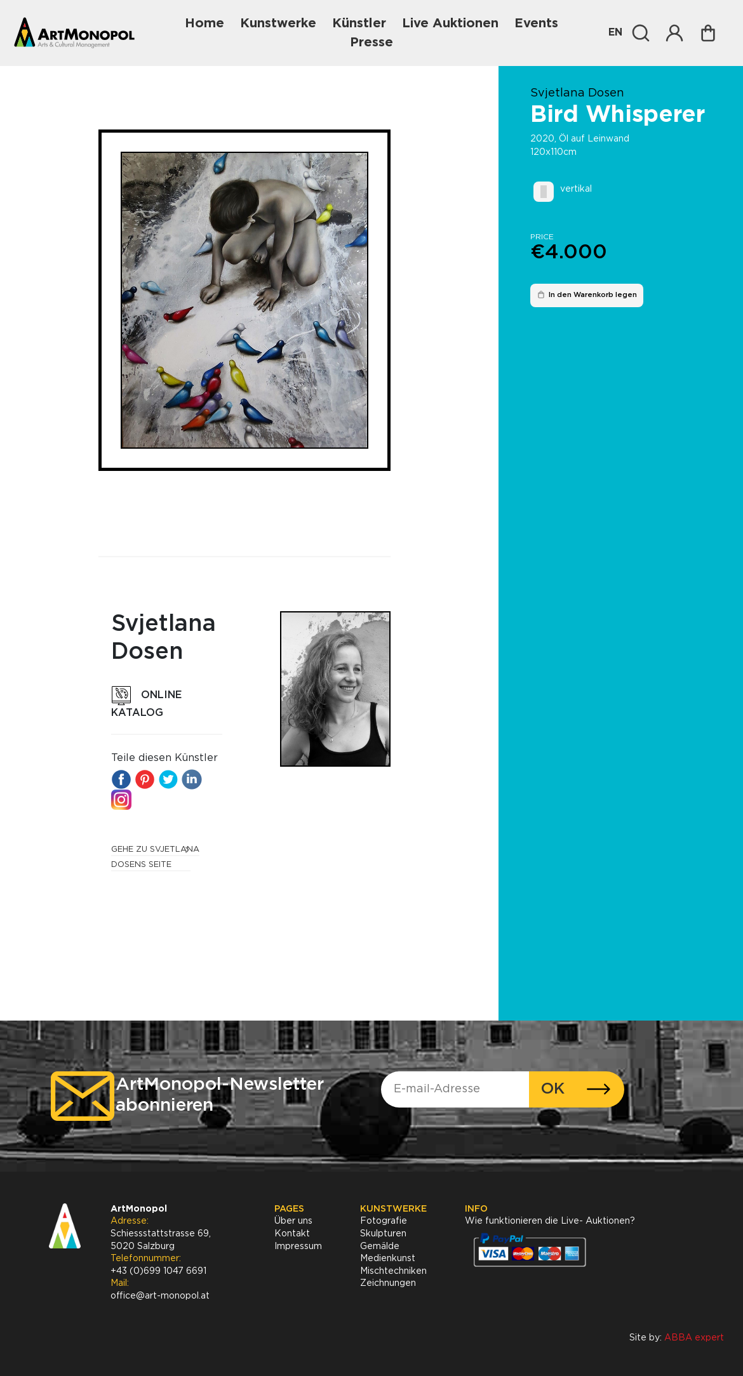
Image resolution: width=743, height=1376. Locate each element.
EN (615, 32)
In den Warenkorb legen (587, 294)
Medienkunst (387, 1258)
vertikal (576, 189)
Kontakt (292, 1234)
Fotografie (383, 1221)
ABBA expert (694, 1338)
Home (204, 23)
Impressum (298, 1246)
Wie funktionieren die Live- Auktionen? (550, 1221)
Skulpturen (383, 1234)
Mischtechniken (393, 1271)
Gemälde (379, 1246)
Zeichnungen (388, 1283)
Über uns (293, 1221)
